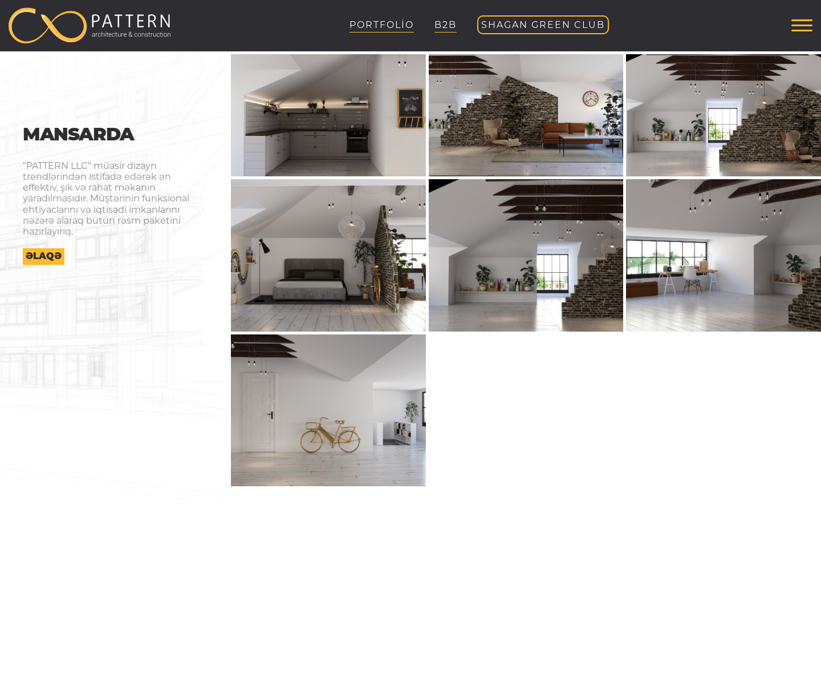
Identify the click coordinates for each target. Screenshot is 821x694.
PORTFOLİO (381, 24)
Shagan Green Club (543, 24)
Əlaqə (44, 256)
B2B (445, 24)
